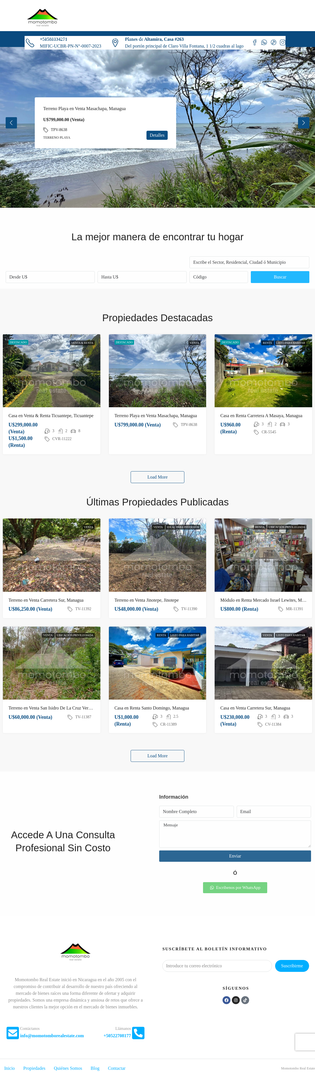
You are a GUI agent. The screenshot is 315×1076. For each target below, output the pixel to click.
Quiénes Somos (88, 39)
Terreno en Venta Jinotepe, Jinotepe (147, 600)
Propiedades (55, 39)
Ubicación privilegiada (287, 527)
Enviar (235, 856)
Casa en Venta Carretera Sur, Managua (255, 708)
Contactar (133, 39)
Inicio (32, 39)
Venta (194, 342)
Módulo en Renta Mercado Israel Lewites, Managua (267, 600)
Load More (157, 477)
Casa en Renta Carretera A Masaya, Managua (261, 415)
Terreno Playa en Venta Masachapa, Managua (84, 108)
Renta (267, 342)
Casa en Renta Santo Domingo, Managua (152, 708)
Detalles (157, 135)
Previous (11, 122)
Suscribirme (292, 965)
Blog (112, 39)
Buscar (280, 277)
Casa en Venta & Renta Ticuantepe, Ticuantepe (51, 415)
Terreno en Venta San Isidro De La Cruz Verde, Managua (60, 708)
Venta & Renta (82, 342)
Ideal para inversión (183, 527)
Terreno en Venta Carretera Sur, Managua (45, 600)
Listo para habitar (290, 342)
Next (303, 122)
